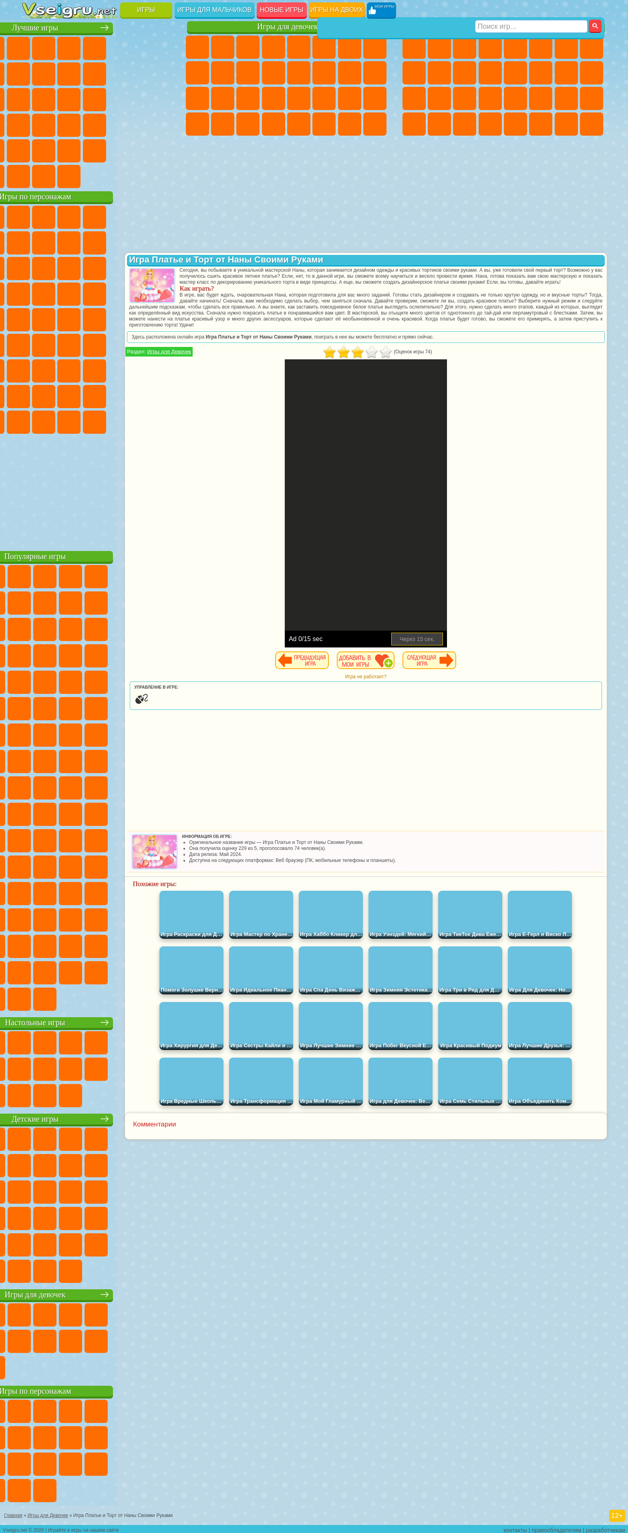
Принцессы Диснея (324, 98)
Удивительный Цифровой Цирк (160, 421)
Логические (59, 98)
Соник (59, 293)
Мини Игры (84, 124)
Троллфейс (84, 241)
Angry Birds (59, 267)
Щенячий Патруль (84, 216)
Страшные (34, 98)
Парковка (414, 47)
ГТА (540, 98)
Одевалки (273, 72)
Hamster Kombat (135, 421)
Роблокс (135, 369)
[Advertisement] (99, 490)
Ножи (160, 98)
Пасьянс (110, 98)
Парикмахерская (298, 72)
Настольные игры (99, 1021)
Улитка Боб (34, 241)
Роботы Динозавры (439, 98)
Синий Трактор (34, 344)
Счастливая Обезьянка (110, 318)
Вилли (34, 216)
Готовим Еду (298, 124)
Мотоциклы (439, 72)
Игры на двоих (336, 9)
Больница (222, 98)
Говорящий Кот (110, 216)
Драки (515, 72)
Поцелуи (324, 72)
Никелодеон (84, 149)
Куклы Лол (374, 124)
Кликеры (84, 98)
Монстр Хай (324, 47)
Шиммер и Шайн (84, 318)
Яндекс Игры (34, 72)
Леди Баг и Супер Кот (110, 241)
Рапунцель (197, 98)
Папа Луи (349, 72)
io (160, 72)
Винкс (273, 124)
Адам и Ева (59, 318)
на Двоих (135, 47)
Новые (34, 47)
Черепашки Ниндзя (414, 72)
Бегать (464, 124)
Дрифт (591, 98)
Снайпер (566, 72)
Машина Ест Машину (515, 98)
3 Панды (135, 267)
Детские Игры (110, 47)
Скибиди (84, 421)
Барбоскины (84, 293)
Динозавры (34, 124)
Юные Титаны (160, 318)
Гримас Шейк (110, 421)
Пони (197, 47)
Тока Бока (84, 395)
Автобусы (414, 124)
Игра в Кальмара (160, 344)
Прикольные (59, 124)
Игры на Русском (135, 98)
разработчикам (605, 1527)
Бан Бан (59, 421)
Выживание (464, 98)
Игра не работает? (392, 682)
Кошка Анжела (197, 72)
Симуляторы (84, 47)
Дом (349, 124)
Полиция (414, 98)
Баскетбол (160, 149)
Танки (490, 47)
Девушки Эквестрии (222, 47)
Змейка (160, 124)
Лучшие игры (99, 27)
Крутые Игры (110, 149)
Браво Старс (135, 344)
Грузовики (490, 72)
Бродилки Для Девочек (349, 47)
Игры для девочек (287, 27)
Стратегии (464, 47)
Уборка (222, 124)
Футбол (439, 47)
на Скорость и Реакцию (110, 124)
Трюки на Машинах (135, 124)
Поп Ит (59, 72)
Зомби (515, 47)
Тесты (298, 47)
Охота (591, 124)
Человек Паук (160, 293)
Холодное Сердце (222, 72)
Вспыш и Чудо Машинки (34, 293)
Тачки (160, 267)
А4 (34, 369)
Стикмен (464, 72)
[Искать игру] (531, 10)
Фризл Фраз (34, 318)
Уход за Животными (324, 124)
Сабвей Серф (34, 267)
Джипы (540, 124)
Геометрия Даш (84, 72)
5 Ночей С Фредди (160, 216)
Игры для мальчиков (214, 9)
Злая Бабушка (135, 241)
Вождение (34, 175)
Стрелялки (490, 124)
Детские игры (98, 1118)
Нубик (160, 369)
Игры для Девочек (223, 358)
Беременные (374, 72)
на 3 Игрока (59, 149)
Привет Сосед (34, 395)
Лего (160, 241)
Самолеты (515, 124)
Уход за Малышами (374, 98)
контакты (515, 1527)
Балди (59, 369)
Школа (135, 149)
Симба (135, 395)
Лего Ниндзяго (135, 216)
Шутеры (439, 124)
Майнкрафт (566, 47)
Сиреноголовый (84, 344)
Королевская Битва (540, 47)
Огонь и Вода (248, 47)
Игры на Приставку (135, 175)
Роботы (591, 72)
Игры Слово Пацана (160, 395)
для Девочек (59, 47)
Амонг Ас (110, 344)
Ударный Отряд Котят (110, 293)
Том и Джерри (135, 318)
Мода (349, 98)
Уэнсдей (34, 421)
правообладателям (556, 1527)
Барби (273, 47)
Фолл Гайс (59, 344)
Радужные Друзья (59, 395)
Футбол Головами (59, 175)
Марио (135, 293)
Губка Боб (59, 216)
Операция (273, 98)
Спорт (110, 72)
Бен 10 (566, 98)
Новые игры (282, 9)
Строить (110, 175)
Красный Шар (59, 241)
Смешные (135, 72)
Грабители (490, 98)
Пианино (248, 124)
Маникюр (248, 98)
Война (84, 175)
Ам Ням (84, 267)
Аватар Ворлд (110, 395)
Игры (146, 9)
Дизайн (197, 124)
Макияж (298, 98)
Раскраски (374, 47)
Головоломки (34, 149)
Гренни (84, 369)
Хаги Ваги (110, 369)
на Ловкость (160, 47)
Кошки (248, 72)
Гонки (540, 72)
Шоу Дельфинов (110, 267)
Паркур (566, 124)
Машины (591, 47)
